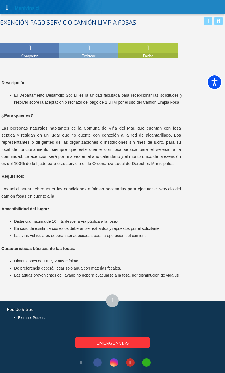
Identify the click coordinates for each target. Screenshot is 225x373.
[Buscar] (218, 21)
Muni (20, 8)
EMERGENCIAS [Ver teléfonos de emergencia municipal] (112, 343)
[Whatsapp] (208, 21)
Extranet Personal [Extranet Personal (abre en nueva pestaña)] (32, 317)
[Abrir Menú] (7, 7)
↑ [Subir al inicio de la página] (115, 301)
